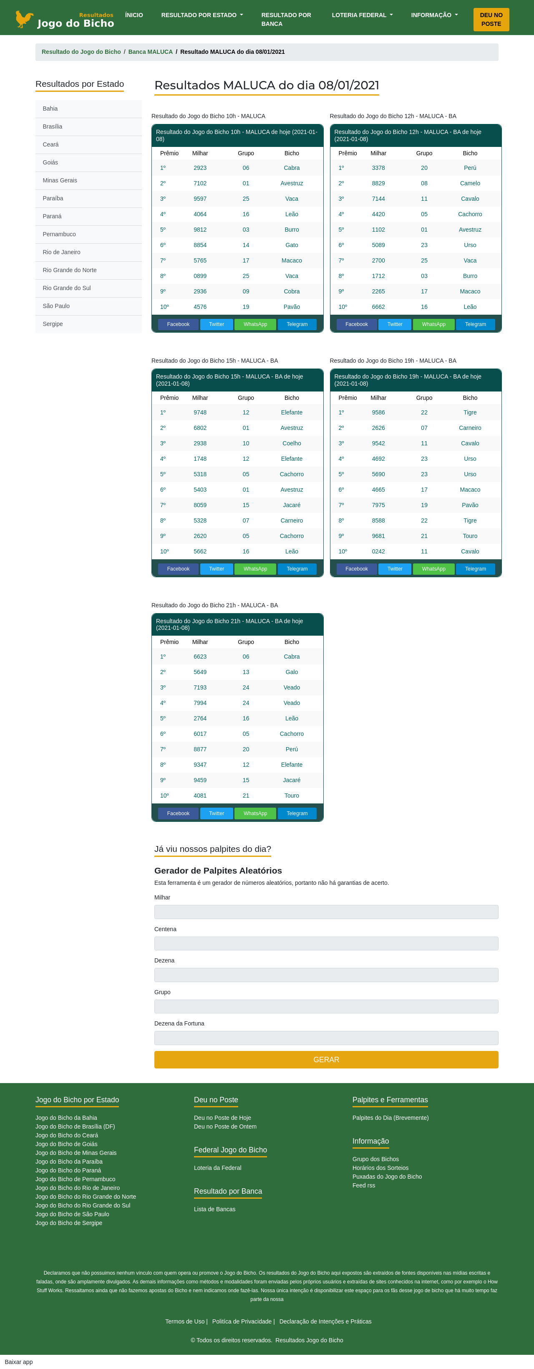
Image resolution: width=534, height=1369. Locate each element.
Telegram (297, 324)
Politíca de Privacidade (242, 1321)
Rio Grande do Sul (67, 288)
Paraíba (53, 198)
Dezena (164, 960)
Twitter (216, 324)
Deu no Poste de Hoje (222, 1117)
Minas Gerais (60, 180)
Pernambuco (59, 234)
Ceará (51, 144)
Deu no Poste (491, 19)
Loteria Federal (360, 15)
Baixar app (19, 1362)
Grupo (162, 992)
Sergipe (53, 324)
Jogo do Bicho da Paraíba (69, 1161)
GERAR (326, 1060)
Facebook (178, 324)
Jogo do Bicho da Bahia (66, 1117)
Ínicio (135, 14)
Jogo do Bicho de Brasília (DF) (75, 1126)
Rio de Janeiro (62, 252)
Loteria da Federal (218, 1167)
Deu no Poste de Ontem (225, 1126)
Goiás (50, 162)
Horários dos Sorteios (381, 1167)
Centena (165, 929)
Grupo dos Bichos (376, 1159)
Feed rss (364, 1185)
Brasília (53, 126)
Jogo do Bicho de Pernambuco (75, 1179)
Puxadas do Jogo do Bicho (387, 1176)
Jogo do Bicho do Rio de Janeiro (77, 1188)
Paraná (52, 216)
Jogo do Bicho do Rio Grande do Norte (85, 1196)
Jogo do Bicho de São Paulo (72, 1214)
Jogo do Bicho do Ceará (66, 1135)
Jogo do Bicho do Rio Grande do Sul (82, 1205)
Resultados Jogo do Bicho (309, 1340)
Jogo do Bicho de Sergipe (68, 1223)
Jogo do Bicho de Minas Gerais (76, 1152)
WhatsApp (255, 324)
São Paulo (56, 306)
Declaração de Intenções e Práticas (326, 1321)
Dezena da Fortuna (179, 1023)
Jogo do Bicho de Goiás (66, 1144)
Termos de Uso (184, 1321)
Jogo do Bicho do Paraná (68, 1170)
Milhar (162, 897)
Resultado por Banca (286, 19)
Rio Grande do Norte (70, 270)
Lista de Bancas (215, 1209)
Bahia (50, 108)
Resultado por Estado (199, 15)
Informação (432, 15)
